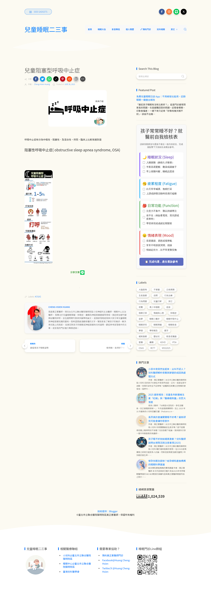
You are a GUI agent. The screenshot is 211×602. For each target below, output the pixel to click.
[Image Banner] (35, 564)
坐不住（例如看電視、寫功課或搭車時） (161, 217)
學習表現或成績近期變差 (157, 223)
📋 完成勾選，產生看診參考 (161, 261)
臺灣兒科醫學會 (71, 571)
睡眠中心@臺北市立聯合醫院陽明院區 (77, 565)
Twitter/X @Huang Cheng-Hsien (116, 569)
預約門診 (145, 29)
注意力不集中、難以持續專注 (160, 211)
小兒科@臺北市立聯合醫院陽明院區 (77, 557)
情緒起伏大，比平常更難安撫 (160, 250)
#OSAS (38, 296)
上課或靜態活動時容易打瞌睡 (160, 193)
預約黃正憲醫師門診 (112, 555)
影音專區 (116, 29)
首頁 (90, 29)
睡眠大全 (102, 29)
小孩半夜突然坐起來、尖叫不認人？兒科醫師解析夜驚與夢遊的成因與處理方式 (167, 372)
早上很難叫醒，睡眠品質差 (158, 171)
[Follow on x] (184, 12)
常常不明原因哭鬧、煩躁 (157, 245)
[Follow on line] (176, 12)
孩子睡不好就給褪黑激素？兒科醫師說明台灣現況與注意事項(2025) (167, 440)
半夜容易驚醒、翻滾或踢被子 (160, 167)
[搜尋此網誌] (161, 76)
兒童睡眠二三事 (46, 29)
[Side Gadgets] (38, 12)
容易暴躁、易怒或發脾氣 (157, 241)
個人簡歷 (130, 29)
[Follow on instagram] (169, 12)
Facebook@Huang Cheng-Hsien (116, 561)
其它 (174, 29)
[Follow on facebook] (162, 12)
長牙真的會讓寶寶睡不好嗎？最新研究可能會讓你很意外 (167, 419)
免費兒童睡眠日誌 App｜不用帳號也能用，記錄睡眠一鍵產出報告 (161, 98)
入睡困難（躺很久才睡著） (158, 162)
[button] (35, 79)
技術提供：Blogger (105, 511)
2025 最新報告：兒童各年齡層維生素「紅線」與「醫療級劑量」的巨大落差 (167, 398)
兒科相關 (161, 29)
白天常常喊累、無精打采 (157, 189)
